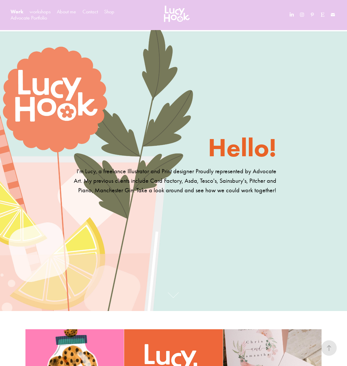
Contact (90, 11)
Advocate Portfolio (29, 18)
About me (66, 11)
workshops (40, 11)
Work (17, 11)
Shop (109, 11)
